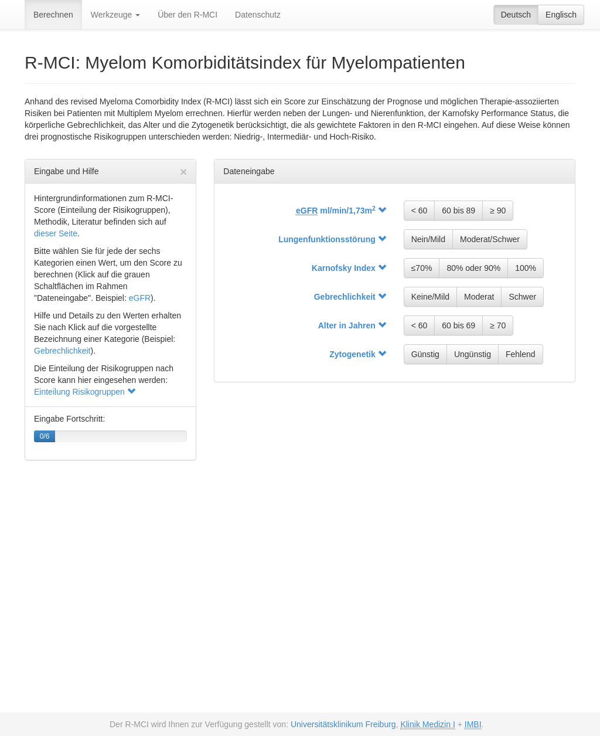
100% (525, 268)
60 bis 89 (458, 210)
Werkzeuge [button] (115, 14)
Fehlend (521, 354)
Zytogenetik (357, 354)
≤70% (421, 268)
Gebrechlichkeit (62, 350)
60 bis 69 (458, 325)
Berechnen (53, 14)
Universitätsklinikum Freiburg (343, 724)
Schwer (522, 296)
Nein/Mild (428, 239)
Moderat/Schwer (490, 239)
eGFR (140, 298)
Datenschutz (258, 14)
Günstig (425, 354)
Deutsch (516, 14)
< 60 (419, 210)
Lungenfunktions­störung (332, 239)
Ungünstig (472, 354)
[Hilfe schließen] (183, 171)
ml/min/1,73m (341, 210)
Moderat (479, 296)
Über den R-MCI (187, 14)
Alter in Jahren (352, 325)
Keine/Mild (430, 296)
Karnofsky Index (349, 268)
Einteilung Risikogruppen (84, 391)
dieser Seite (55, 233)
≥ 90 (498, 210)
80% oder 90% (473, 268)
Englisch (561, 14)
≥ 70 (498, 325)
